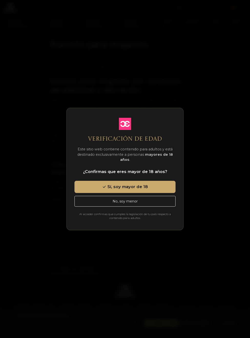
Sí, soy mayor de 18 (125, 186)
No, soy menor (125, 201)
